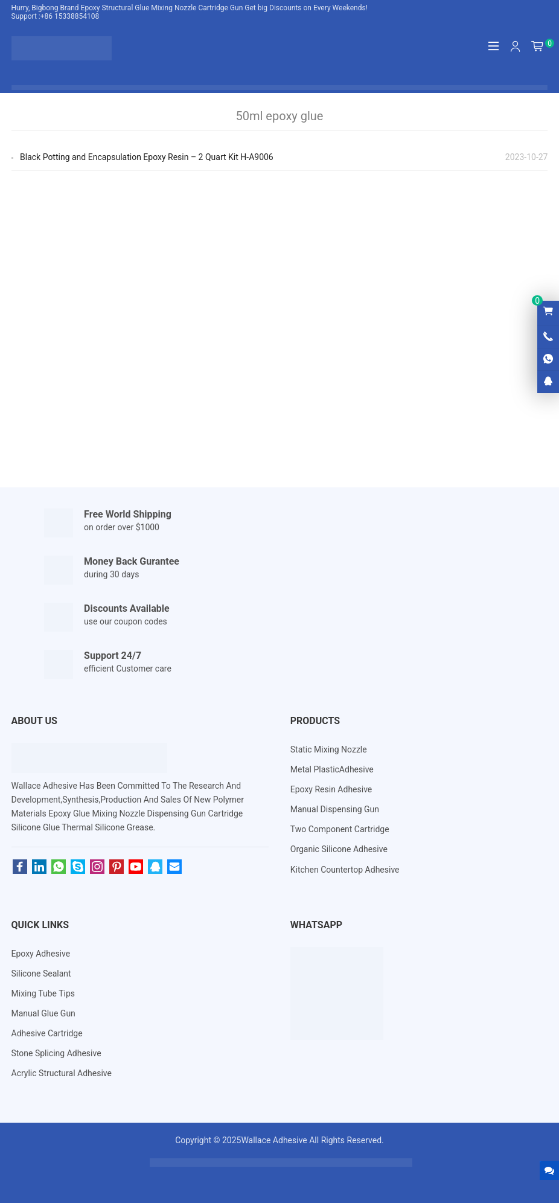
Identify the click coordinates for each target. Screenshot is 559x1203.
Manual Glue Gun (43, 1013)
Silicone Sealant (41, 973)
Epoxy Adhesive (41, 953)
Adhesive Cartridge (47, 1033)
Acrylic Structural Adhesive (61, 1073)
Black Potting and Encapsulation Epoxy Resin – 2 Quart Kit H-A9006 (146, 157)
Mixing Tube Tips (43, 993)
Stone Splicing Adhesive (56, 1053)
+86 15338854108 (69, 16)
